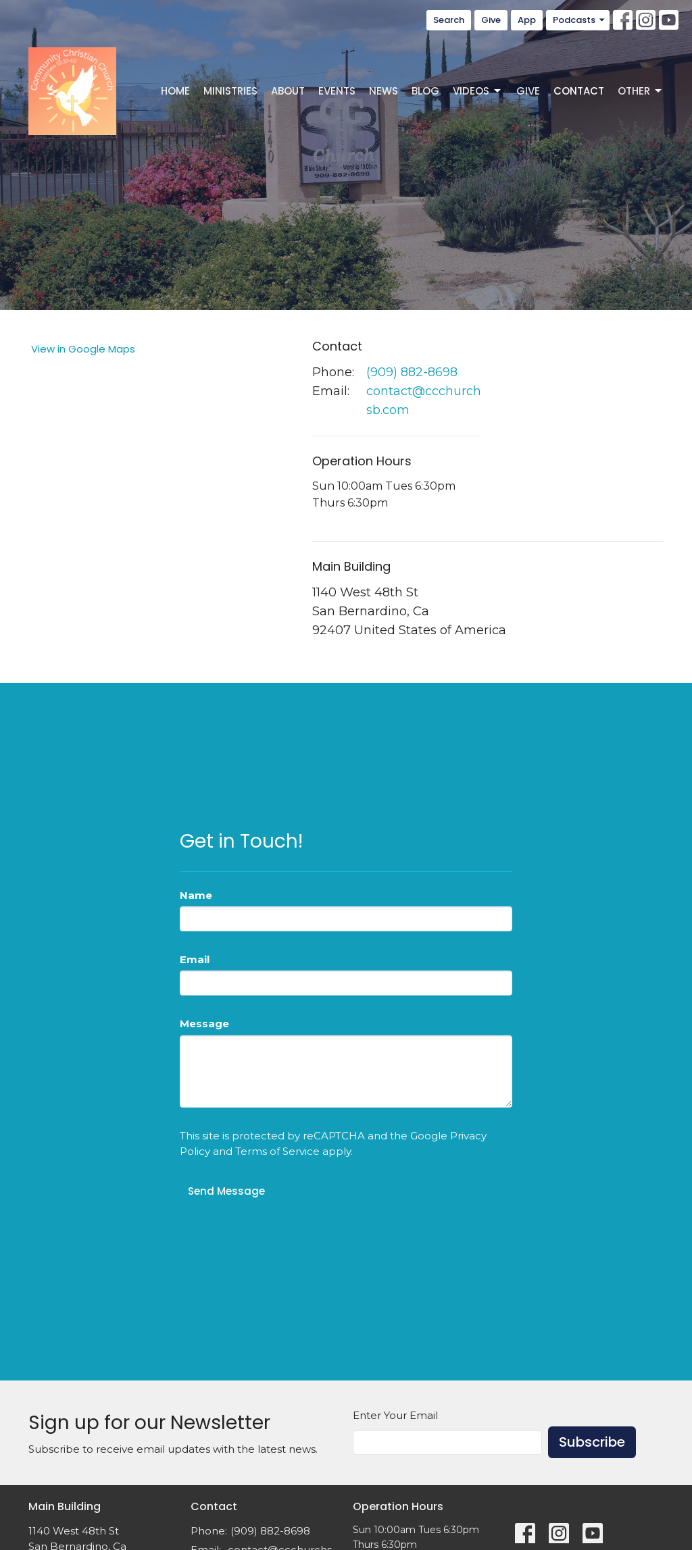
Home (175, 91)
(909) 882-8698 (412, 372)
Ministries (230, 91)
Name (196, 895)
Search (448, 20)
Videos (478, 91)
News (383, 91)
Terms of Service (277, 1151)
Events (336, 91)
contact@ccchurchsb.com (423, 400)
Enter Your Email (395, 1415)
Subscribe (592, 1441)
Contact (578, 91)
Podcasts (579, 20)
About (288, 91)
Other (641, 91)
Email (194, 959)
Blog (425, 91)
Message (204, 1023)
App (527, 20)
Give (491, 20)
